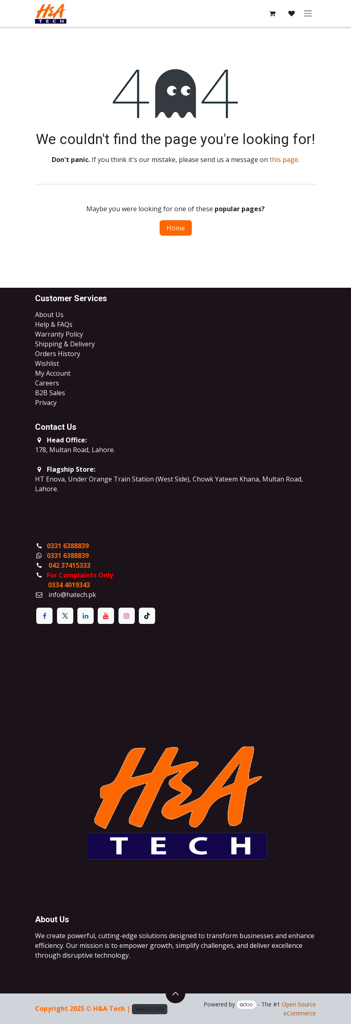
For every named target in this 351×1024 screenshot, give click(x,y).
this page (284, 159)
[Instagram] (126, 616)
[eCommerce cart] (272, 13)
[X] (65, 616)
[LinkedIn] (85, 616)
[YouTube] (106, 616)
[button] (175, 993)
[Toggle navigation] (308, 13)
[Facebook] (44, 616)
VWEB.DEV (150, 1009)
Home (176, 227)
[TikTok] (147, 616)
